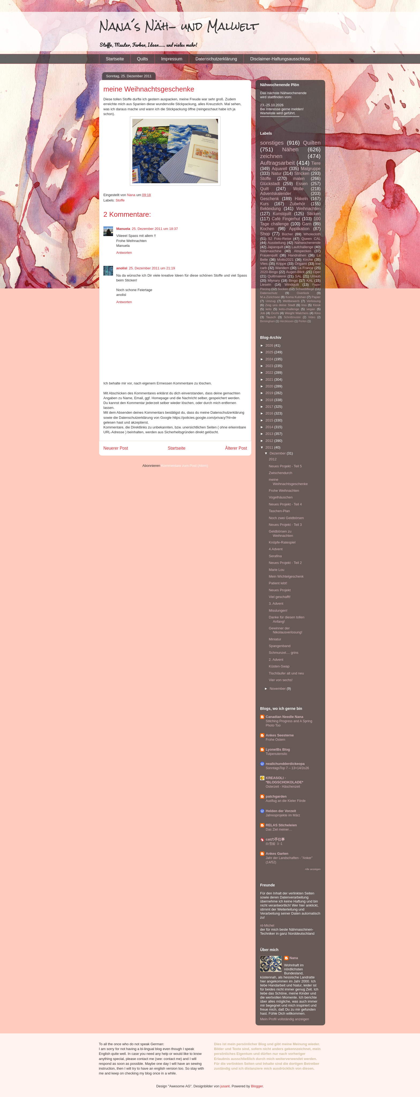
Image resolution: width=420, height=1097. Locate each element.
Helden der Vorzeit (281, 811)
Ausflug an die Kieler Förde (286, 801)
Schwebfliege (304, 289)
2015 (269, 420)
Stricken (301, 173)
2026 (269, 345)
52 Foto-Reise (279, 239)
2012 (269, 441)
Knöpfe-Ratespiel (282, 542)
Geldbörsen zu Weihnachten (281, 533)
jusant (225, 1086)
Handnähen (297, 255)
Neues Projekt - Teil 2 (285, 563)
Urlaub (315, 276)
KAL (309, 280)
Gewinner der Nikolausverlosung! (285, 630)
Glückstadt (270, 183)
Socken (283, 289)
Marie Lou (276, 570)
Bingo (293, 280)
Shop (265, 234)
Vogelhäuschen (280, 497)
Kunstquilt (282, 213)
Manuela (123, 229)
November (278, 689)
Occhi (275, 313)
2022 (269, 372)
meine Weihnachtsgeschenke (288, 482)
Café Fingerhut (286, 219)
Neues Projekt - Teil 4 (285, 504)
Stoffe (120, 200)
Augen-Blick (295, 272)
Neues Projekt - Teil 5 (285, 466)
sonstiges (272, 143)
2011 (269, 447)
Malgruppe (311, 168)
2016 (269, 413)
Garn (307, 224)
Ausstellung (277, 243)
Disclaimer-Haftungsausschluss (280, 59)
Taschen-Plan (279, 511)
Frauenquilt (269, 255)
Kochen (267, 228)
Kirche (308, 260)
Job (262, 313)
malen (299, 178)
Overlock (303, 293)
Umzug (271, 301)
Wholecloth (312, 234)
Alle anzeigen (313, 869)
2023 (269, 366)
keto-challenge (289, 309)
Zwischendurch (280, 473)
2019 (269, 393)
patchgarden (276, 796)
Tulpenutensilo (276, 754)
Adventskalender (275, 193)
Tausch (271, 317)
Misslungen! (278, 610)
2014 (269, 427)
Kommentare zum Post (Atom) (184, 466)
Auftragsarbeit (277, 163)
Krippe (281, 264)
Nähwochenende (307, 243)
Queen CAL (311, 239)
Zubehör (297, 203)
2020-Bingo (269, 272)
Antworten (124, 253)
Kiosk (317, 305)
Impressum (171, 59)
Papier (316, 297)
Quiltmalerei (277, 276)
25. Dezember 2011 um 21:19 (152, 268)
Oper (317, 272)
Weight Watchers (297, 313)
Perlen (303, 321)
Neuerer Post (115, 448)
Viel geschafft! (279, 597)
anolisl (121, 268)
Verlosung (314, 301)
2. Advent (276, 660)
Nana (294, 958)
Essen (302, 183)
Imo (303, 305)
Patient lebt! (278, 583)
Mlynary (274, 280)
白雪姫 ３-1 (274, 844)
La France (305, 268)
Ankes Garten (277, 854)
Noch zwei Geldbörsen (286, 518)
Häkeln (301, 198)
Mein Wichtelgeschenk (286, 576)
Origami (301, 264)
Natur (276, 173)
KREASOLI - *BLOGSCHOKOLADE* (284, 780)
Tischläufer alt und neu (286, 673)
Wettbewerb (291, 301)
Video (311, 317)
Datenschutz (269, 293)
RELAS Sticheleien (281, 825)
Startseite (115, 59)
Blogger (257, 1086)
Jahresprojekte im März (283, 815)
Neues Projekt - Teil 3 (285, 525)
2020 (269, 386)
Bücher (287, 234)
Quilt (264, 188)
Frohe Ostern (275, 740)
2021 (269, 379)
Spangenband (279, 646)
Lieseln (265, 284)
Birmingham (267, 321)
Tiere (316, 163)
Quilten (312, 143)
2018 (269, 400)
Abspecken (302, 251)
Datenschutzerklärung (216, 59)
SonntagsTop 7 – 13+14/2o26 (287, 768)
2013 (269, 434)
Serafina (275, 556)
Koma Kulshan (296, 297)
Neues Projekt (280, 590)
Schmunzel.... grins (283, 653)
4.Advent (275, 549)
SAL (298, 276)
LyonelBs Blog (278, 749)
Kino (317, 313)
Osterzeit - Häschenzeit (283, 786)
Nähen (290, 149)
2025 (269, 352)
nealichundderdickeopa (285, 764)
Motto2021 (285, 260)
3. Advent (276, 603)
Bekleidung (270, 208)
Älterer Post (236, 448)
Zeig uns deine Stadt (280, 305)
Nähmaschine (271, 251)
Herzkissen (287, 321)
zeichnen (271, 156)
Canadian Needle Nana (284, 717)
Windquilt (291, 284)
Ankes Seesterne (280, 735)
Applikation (299, 228)
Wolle (298, 188)
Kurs (264, 203)
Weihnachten (308, 208)
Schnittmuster (292, 317)
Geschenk (269, 198)
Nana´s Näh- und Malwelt (178, 26)
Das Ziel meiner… (279, 829)
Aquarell (279, 168)
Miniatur (275, 639)
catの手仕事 (275, 839)
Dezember (278, 453)
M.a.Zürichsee (270, 297)
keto (269, 309)
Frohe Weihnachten (284, 491)
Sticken (314, 213)
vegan (310, 309)
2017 (269, 407)
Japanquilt (275, 247)
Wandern (282, 268)
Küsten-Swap (279, 666)
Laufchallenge (302, 247)
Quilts (142, 59)
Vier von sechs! (280, 680)
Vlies (264, 264)
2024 (269, 359)
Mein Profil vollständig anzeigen (284, 1019)
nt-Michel (267, 925)
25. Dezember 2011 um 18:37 (155, 229)
